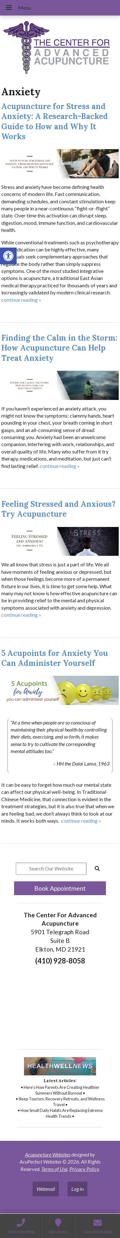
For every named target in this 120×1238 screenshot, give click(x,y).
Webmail (45, 1189)
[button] (8, 256)
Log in (77, 1189)
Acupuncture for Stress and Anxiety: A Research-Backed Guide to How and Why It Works (54, 121)
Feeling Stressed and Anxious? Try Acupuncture (58, 509)
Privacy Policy (84, 1169)
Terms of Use (54, 1169)
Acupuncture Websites (47, 1154)
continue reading (21, 300)
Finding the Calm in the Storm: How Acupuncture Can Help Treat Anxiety (59, 348)
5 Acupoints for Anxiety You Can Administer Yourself (54, 658)
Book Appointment (60, 888)
